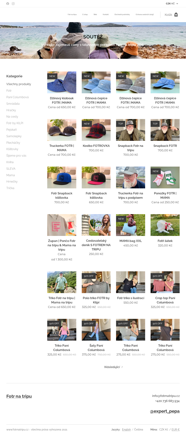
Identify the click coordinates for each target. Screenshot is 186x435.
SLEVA (10, 168)
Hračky (11, 110)
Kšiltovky (12, 149)
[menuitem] (126, 14)
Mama (10, 175)
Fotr (9, 90)
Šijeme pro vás (16, 155)
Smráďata (13, 103)
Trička (10, 188)
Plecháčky (13, 142)
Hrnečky (12, 181)
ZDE (140, 45)
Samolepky (14, 136)
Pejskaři (11, 129)
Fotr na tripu (19, 396)
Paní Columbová (17, 97)
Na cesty (12, 116)
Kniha (10, 162)
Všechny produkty (18, 84)
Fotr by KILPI (14, 123)
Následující (112, 367)
